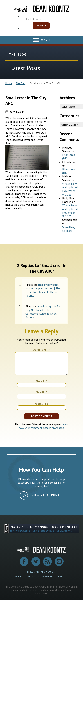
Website (42, 408)
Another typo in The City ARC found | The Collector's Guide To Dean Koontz (43, 312)
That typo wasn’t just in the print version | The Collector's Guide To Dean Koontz (42, 290)
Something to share (68, 228)
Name (41, 385)
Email (41, 396)
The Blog (21, 83)
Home (8, 83)
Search (41, 26)
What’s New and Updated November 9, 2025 (70, 189)
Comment (41, 350)
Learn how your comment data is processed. (44, 430)
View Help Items (46, 500)
